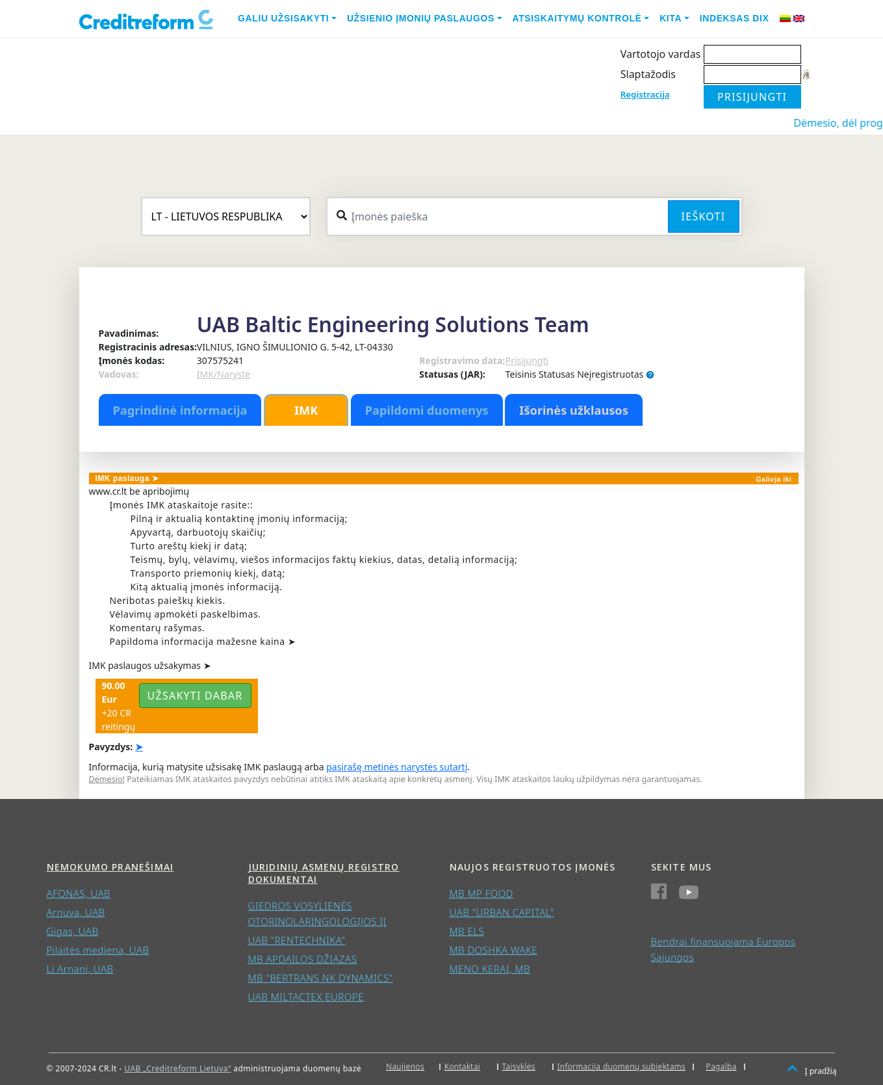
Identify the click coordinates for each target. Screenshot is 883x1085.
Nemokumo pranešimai (110, 867)
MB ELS (467, 930)
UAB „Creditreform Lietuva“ (177, 1068)
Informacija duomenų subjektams (621, 1066)
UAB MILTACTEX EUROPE (306, 996)
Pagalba (721, 1066)
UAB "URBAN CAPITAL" (502, 912)
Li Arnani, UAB (80, 968)
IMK (306, 410)
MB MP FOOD (482, 893)
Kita (670, 18)
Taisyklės (518, 1066)
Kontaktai (462, 1066)
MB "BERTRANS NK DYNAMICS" (320, 977)
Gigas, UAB (73, 930)
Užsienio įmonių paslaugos (420, 18)
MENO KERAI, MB (490, 968)
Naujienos (405, 1066)
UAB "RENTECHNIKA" (297, 940)
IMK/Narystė (223, 374)
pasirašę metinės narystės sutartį (396, 767)
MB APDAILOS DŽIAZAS (302, 958)
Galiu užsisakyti (283, 18)
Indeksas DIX (734, 18)
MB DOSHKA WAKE (494, 949)
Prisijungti (526, 360)
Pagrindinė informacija (180, 410)
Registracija (645, 94)
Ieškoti (704, 216)
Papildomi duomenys (427, 410)
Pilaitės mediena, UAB (98, 949)
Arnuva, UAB (76, 912)
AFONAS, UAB (78, 893)
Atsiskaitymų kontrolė (577, 18)
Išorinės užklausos (573, 410)
